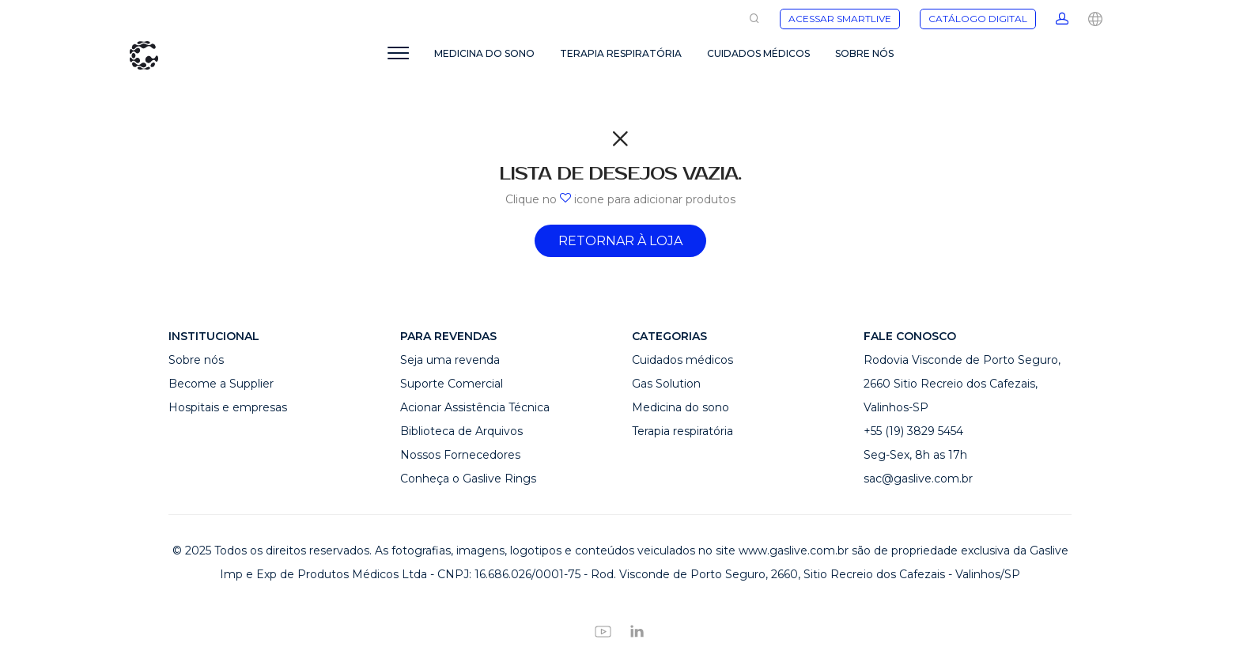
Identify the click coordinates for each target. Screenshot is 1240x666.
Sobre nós (196, 360)
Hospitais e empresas (227, 407)
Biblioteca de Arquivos (461, 431)
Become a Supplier (221, 384)
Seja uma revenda (450, 360)
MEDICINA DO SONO (484, 53)
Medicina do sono (680, 407)
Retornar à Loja (620, 240)
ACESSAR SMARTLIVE (839, 19)
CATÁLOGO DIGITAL (977, 19)
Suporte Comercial (451, 384)
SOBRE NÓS (864, 53)
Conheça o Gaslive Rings (468, 478)
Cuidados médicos (682, 360)
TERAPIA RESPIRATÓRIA (621, 53)
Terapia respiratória (682, 431)
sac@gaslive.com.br (918, 478)
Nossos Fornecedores (460, 455)
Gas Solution (666, 384)
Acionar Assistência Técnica (475, 407)
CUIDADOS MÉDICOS (758, 53)
